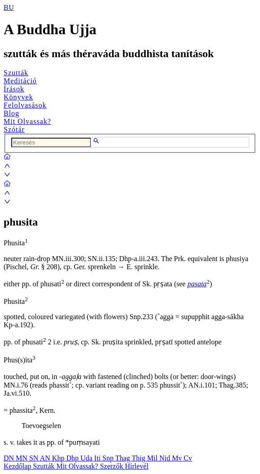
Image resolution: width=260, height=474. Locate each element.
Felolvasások (25, 105)
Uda (87, 458)
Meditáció (20, 81)
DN (10, 458)
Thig (139, 458)
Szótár (14, 129)
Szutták (16, 73)
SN (34, 458)
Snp (109, 458)
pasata (197, 284)
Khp (59, 458)
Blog (11, 113)
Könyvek (18, 97)
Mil (153, 458)
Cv (188, 458)
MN (22, 458)
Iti (98, 458)
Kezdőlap (18, 466)
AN (46, 458)
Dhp (73, 458)
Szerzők (112, 466)
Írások (14, 89)
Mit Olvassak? (27, 121)
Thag (123, 458)
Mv (178, 458)
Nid (165, 458)
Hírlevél (136, 466)
